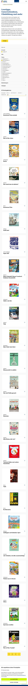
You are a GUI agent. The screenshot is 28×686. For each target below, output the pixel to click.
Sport (3, 78)
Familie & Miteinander (6, 64)
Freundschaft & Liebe (6, 67)
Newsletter (4, 672)
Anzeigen (4, 40)
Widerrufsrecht (4, 681)
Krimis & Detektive (5, 70)
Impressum (3, 683)
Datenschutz (10, 681)
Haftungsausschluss (17, 681)
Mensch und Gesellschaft (6, 73)
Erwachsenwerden (5, 63)
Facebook (4, 674)
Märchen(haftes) (5, 74)
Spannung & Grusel (6, 77)
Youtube (4, 676)
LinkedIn (17, 674)
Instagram (17, 672)
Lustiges (4, 71)
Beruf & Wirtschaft (5, 60)
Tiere (3, 80)
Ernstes (4, 61)
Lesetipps (4, 51)
